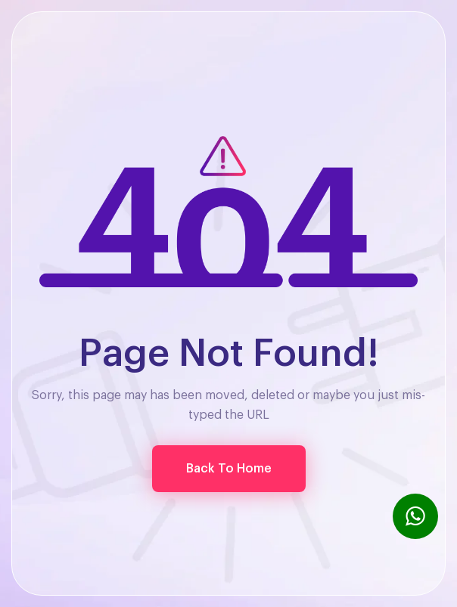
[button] (229, 468)
